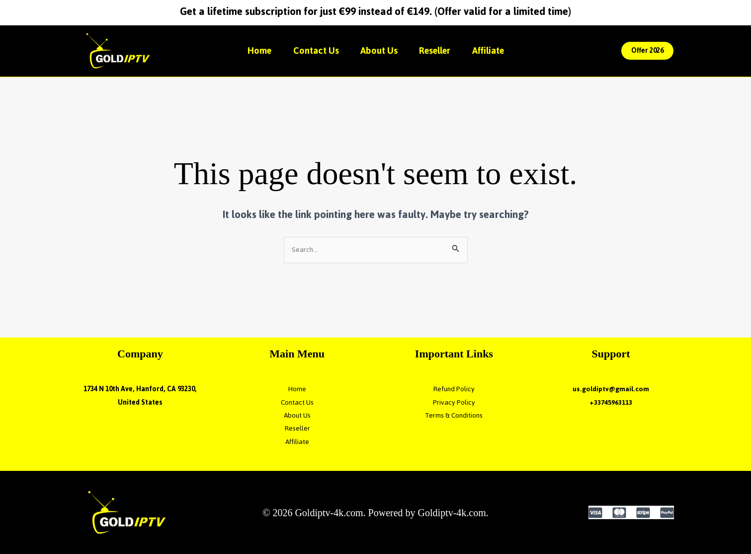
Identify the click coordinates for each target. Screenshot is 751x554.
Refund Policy (454, 389)
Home (255, 50)
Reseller (437, 50)
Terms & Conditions (454, 415)
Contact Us (313, 50)
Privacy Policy (454, 402)
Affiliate (492, 50)
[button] (647, 50)
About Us (379, 50)
